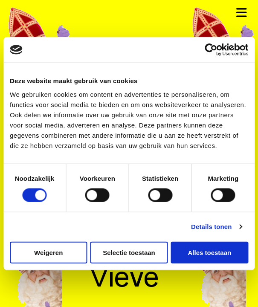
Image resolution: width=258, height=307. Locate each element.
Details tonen (211, 226)
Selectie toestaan (129, 252)
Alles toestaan (209, 252)
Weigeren (48, 252)
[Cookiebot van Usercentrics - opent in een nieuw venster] (211, 49)
